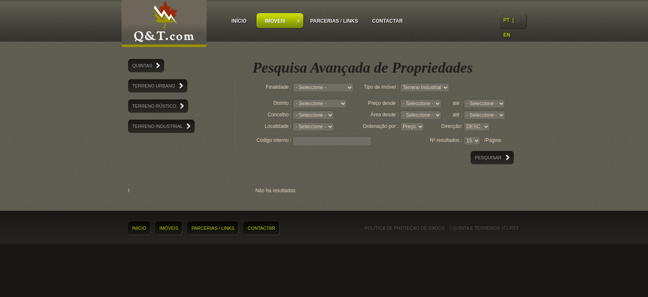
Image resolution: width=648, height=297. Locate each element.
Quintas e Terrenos (164, 25)
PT (506, 20)
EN (506, 35)
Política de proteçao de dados (405, 228)
